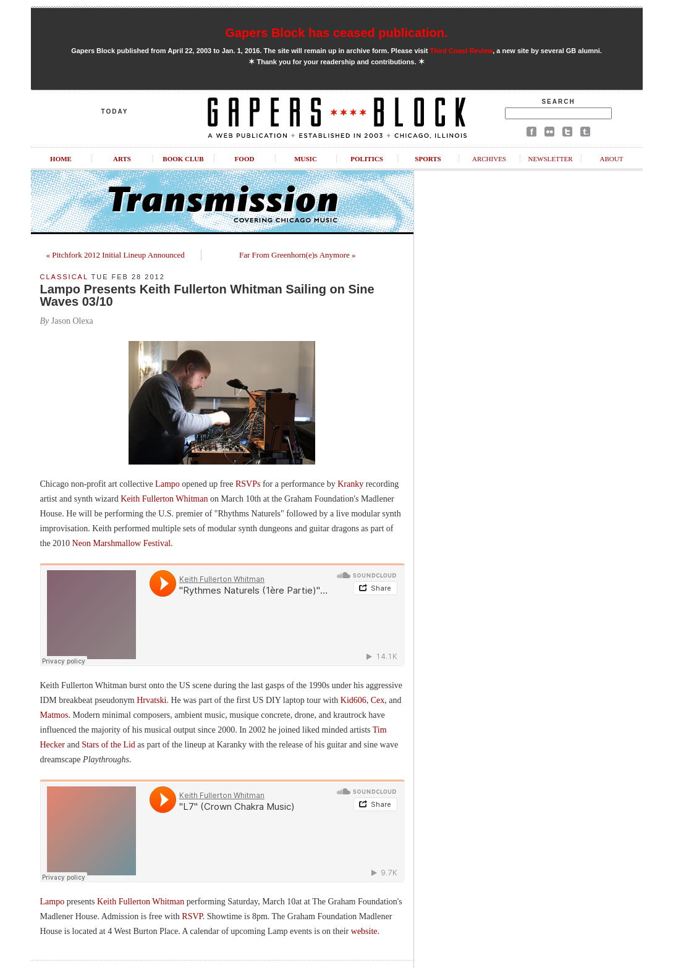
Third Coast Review (461, 50)
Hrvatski (151, 700)
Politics (366, 158)
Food (245, 158)
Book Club (183, 158)
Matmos (54, 715)
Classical (64, 276)
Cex (378, 700)
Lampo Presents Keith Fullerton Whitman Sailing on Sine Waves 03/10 (207, 295)
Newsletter (550, 158)
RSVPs (247, 484)
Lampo (167, 484)
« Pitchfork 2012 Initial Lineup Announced (115, 254)
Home (61, 158)
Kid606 (353, 700)
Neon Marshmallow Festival (121, 543)
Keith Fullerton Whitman (164, 498)
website (364, 931)
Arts (122, 158)
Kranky (350, 484)
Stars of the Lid (108, 744)
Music (305, 158)
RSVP (192, 916)
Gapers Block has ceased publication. (336, 33)
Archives (489, 158)
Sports (428, 158)
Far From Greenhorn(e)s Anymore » (297, 254)
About (612, 158)
